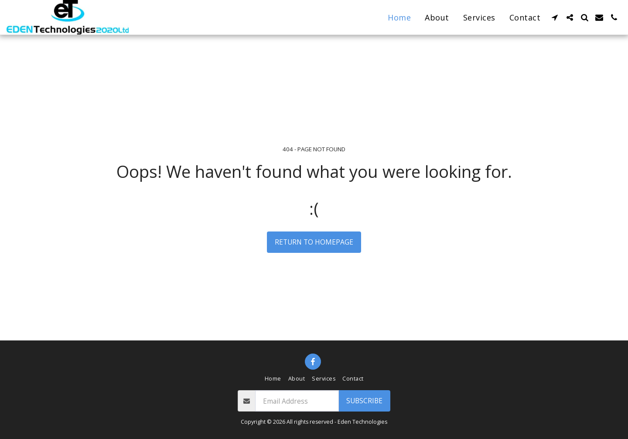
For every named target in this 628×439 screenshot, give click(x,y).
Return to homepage (314, 242)
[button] (555, 17)
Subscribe (364, 400)
